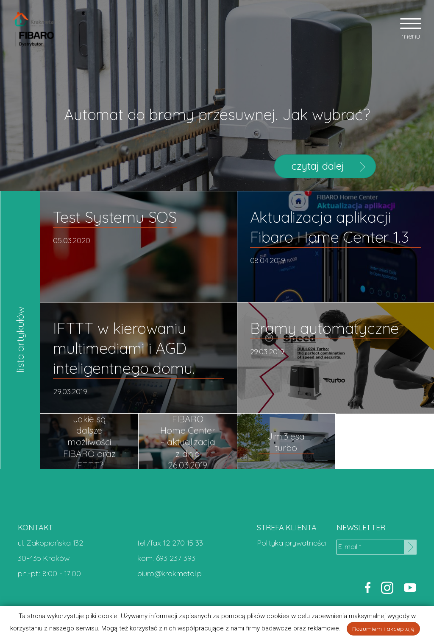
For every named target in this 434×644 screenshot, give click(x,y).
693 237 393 (175, 558)
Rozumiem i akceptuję (383, 629)
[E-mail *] (376, 547)
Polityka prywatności (291, 543)
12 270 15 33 (183, 543)
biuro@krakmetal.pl (170, 573)
